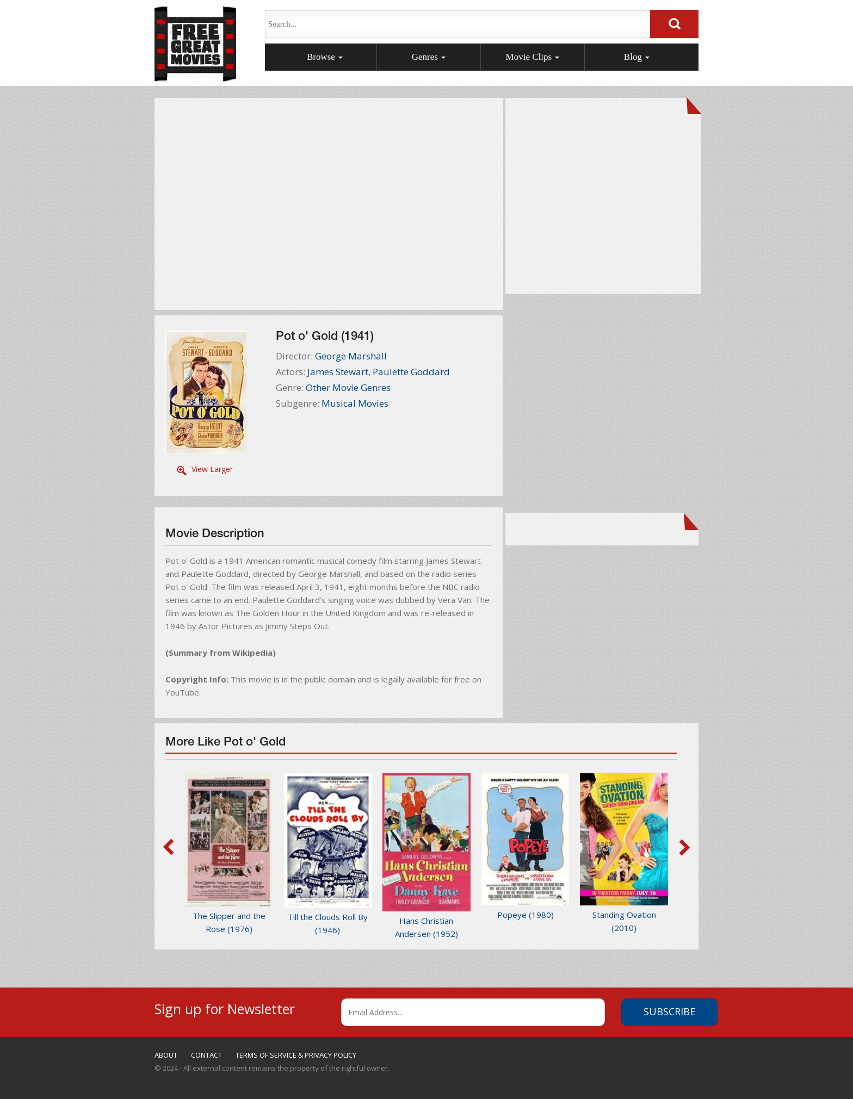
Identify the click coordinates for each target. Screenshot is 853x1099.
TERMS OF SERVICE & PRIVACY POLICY (296, 1055)
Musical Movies (355, 403)
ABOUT (165, 1055)
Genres (429, 57)
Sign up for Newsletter (224, 1007)
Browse (325, 57)
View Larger (212, 469)
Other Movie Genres (348, 387)
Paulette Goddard (411, 371)
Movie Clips (533, 57)
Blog (637, 57)
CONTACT (206, 1055)
